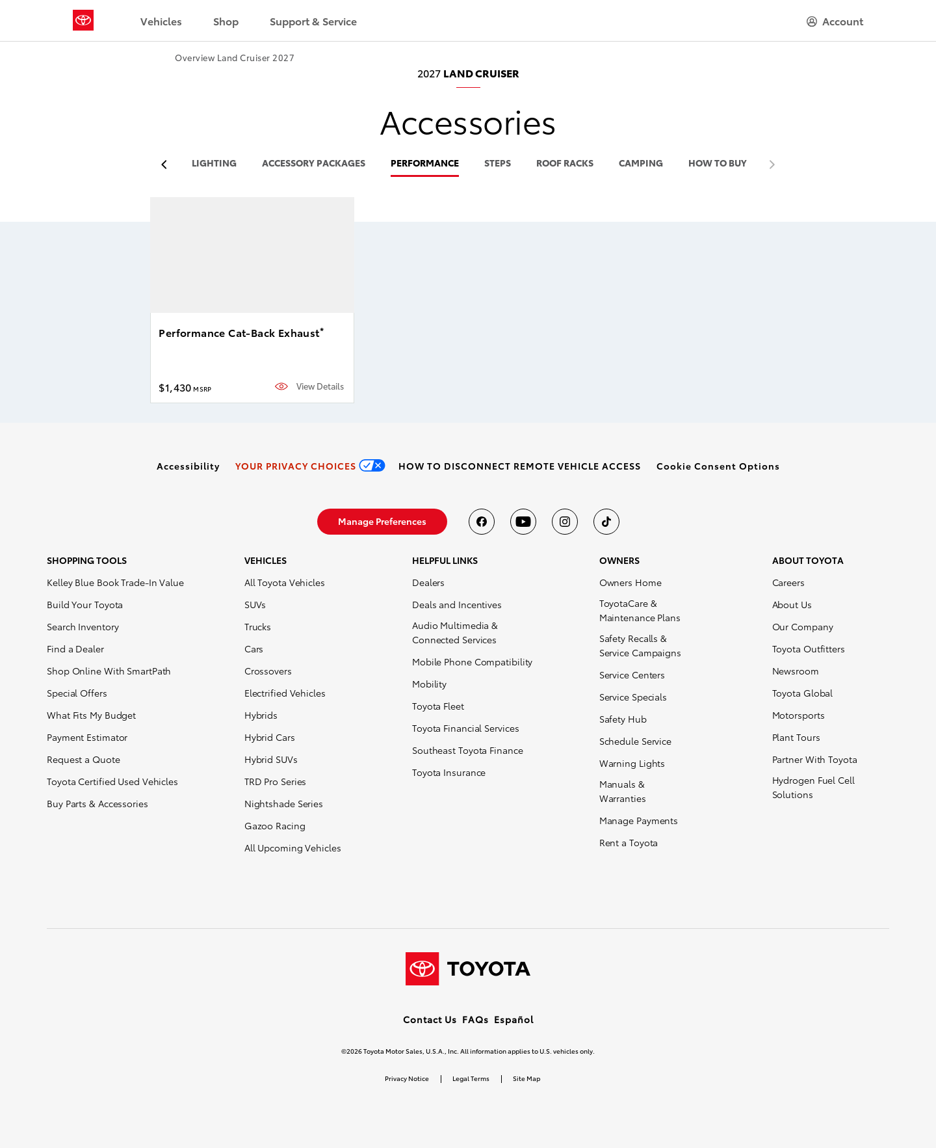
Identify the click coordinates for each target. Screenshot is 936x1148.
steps (497, 163)
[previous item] (167, 164)
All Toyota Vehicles (284, 582)
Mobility (429, 683)
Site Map (526, 1078)
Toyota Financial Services (465, 727)
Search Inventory (82, 626)
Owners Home (630, 582)
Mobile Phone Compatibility (472, 661)
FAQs (475, 1019)
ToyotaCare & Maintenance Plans (640, 610)
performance (425, 163)
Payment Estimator (87, 736)
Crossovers (268, 670)
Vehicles (161, 20)
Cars (254, 648)
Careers (788, 582)
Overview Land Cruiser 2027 (234, 57)
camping (641, 163)
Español (514, 1019)
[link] (188, 465)
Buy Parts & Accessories (97, 803)
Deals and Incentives (457, 604)
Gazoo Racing (275, 825)
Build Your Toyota (85, 604)
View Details (320, 386)
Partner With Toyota (814, 759)
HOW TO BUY (717, 163)
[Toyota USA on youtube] (523, 522)
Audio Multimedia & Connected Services (455, 632)
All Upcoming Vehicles (292, 847)
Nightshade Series (283, 803)
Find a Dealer (75, 648)
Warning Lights (632, 762)
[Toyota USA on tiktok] (606, 522)
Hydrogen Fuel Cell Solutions (813, 787)
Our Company (802, 626)
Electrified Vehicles (285, 692)
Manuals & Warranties (622, 791)
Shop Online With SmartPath (109, 670)
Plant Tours (796, 736)
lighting (214, 163)
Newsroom (795, 670)
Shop (226, 20)
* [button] (322, 330)
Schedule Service (635, 740)
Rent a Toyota (628, 842)
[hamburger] (835, 20)
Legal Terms (470, 1078)
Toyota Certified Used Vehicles (112, 781)
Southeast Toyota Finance (467, 749)
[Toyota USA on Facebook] (482, 522)
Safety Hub (623, 718)
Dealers (428, 582)
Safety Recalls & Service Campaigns (640, 645)
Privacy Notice (407, 1078)
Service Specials (633, 696)
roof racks (564, 163)
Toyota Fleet (438, 705)
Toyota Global (802, 692)
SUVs (255, 604)
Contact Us (430, 1019)
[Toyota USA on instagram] (565, 522)
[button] (718, 465)
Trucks (257, 626)
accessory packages (313, 163)
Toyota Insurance (449, 772)
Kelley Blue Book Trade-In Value (115, 582)
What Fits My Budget (91, 714)
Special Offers (77, 692)
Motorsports (798, 714)
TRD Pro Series (275, 781)
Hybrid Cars (269, 736)
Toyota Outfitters (808, 648)
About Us (792, 604)
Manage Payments (639, 820)
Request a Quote (83, 759)
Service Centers (632, 674)
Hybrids (261, 714)
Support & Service (313, 20)
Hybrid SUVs (271, 759)
